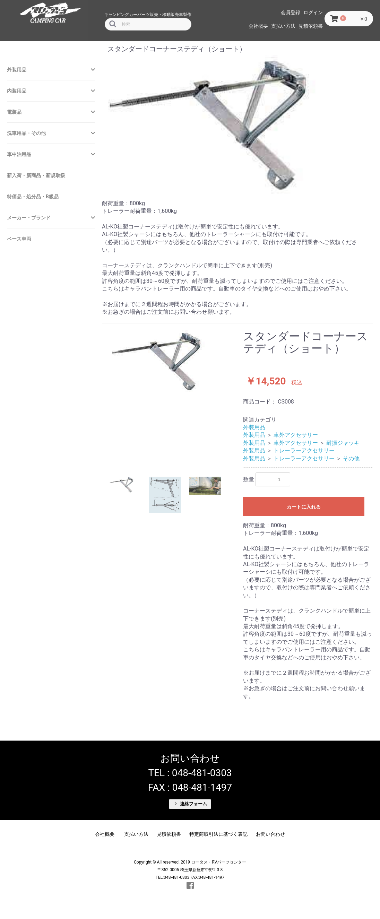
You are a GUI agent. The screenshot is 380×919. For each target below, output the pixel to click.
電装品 (14, 112)
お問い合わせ (270, 834)
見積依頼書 (311, 26)
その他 (351, 458)
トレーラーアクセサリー (304, 450)
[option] (170, 362)
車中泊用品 (19, 154)
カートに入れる (304, 507)
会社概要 (258, 26)
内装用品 (16, 91)
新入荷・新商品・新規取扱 (36, 175)
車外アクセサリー (296, 435)
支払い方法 (283, 26)
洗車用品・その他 (26, 133)
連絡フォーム (191, 803)
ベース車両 (19, 239)
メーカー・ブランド (29, 217)
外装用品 (16, 69)
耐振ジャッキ (343, 443)
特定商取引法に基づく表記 (218, 834)
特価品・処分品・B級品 (33, 196)
